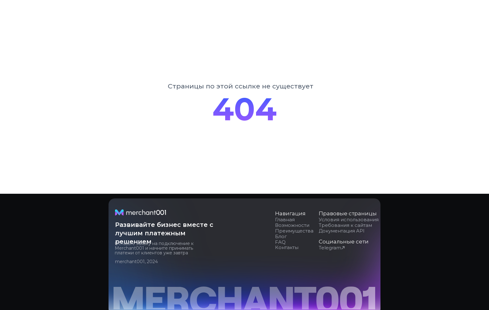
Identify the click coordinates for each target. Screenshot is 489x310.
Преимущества (294, 231)
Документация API (342, 231)
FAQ (280, 242)
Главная (285, 219)
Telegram (330, 248)
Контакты (286, 247)
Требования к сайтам (345, 225)
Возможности (292, 225)
